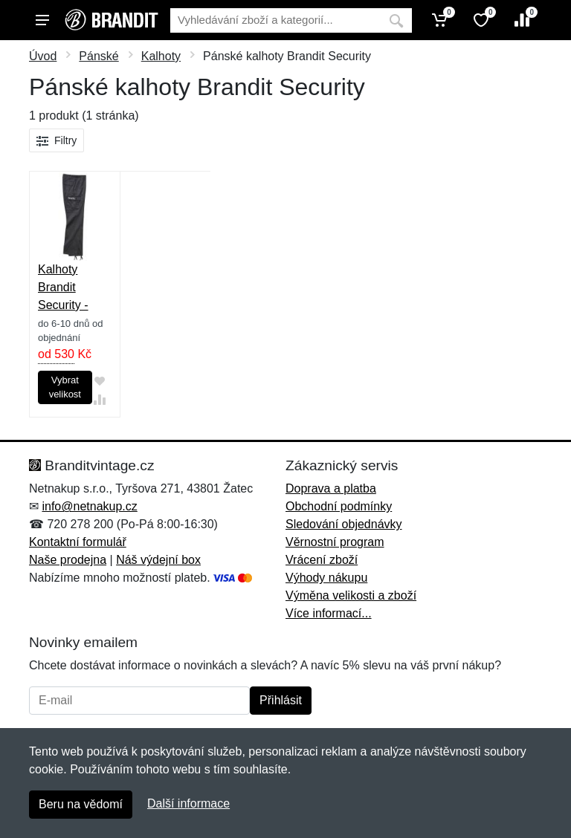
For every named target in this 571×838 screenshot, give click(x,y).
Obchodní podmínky (339, 506)
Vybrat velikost (65, 387)
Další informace (188, 803)
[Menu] (42, 20)
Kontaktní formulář (77, 542)
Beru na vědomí (81, 804)
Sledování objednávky (344, 524)
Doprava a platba (331, 488)
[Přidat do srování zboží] (99, 399)
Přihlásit (280, 700)
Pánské (98, 56)
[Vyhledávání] (275, 20)
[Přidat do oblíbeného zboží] (99, 380)
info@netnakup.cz (89, 506)
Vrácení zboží (322, 559)
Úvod (43, 56)
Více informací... (329, 613)
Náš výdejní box (158, 559)
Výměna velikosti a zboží (351, 595)
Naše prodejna (67, 559)
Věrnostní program (335, 542)
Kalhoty (161, 56)
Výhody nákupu (326, 577)
